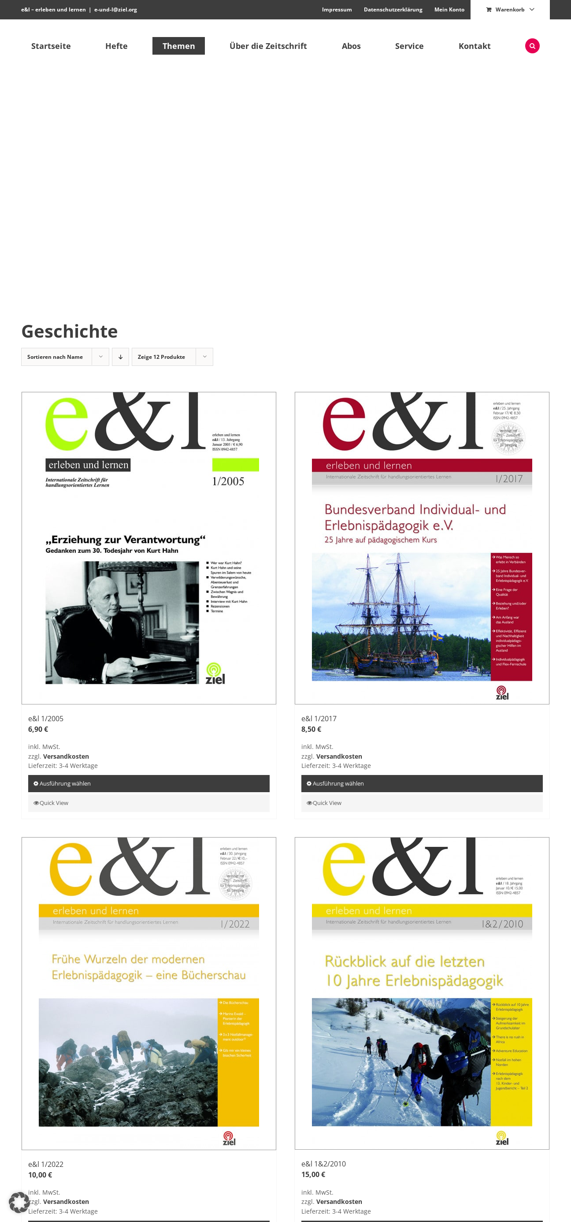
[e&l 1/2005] (149, 548)
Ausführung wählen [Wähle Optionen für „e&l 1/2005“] (65, 783)
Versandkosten (66, 756)
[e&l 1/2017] (422, 548)
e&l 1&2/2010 (323, 1164)
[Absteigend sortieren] (120, 357)
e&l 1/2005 (45, 718)
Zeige (161, 357)
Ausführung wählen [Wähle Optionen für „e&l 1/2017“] (338, 783)
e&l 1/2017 (319, 718)
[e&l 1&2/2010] (422, 993)
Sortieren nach (55, 357)
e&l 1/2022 (45, 1164)
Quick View (54, 803)
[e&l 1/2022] (149, 993)
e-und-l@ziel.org (115, 9)
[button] (532, 46)
